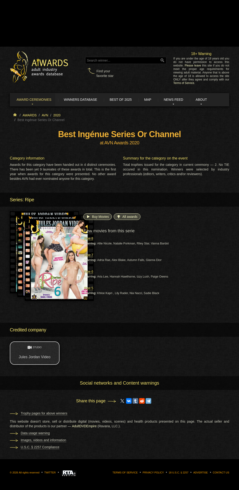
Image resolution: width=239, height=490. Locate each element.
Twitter (50, 472)
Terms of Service (183, 83)
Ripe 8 (88, 239)
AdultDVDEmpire (84, 426)
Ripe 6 (88, 272)
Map (151, 100)
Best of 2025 (124, 100)
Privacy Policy (153, 472)
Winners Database (82, 100)
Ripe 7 (88, 255)
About (206, 100)
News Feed (178, 100)
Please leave (193, 65)
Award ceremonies (35, 100)
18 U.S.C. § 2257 (178, 472)
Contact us (221, 472)
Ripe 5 (88, 288)
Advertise (200, 472)
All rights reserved (29, 472)
